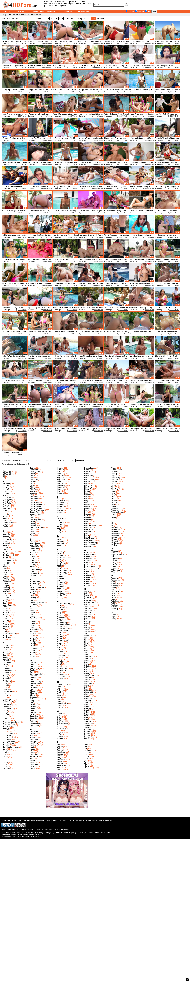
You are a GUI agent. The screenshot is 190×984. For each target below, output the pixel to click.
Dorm (32, 501)
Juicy (59, 532)
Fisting (32, 624)
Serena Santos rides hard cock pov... (91, 260)
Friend (32, 653)
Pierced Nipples (90, 478)
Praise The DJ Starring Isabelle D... (40, 139)
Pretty (86, 516)
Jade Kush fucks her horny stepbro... (40, 212)
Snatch (86, 660)
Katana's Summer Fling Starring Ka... (142, 115)
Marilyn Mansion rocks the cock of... (116, 430)
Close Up (6, 689)
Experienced (34, 574)
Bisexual (6, 570)
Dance (5, 763)
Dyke (32, 535)
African (5, 492)
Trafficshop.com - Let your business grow (98, 820)
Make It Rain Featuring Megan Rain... (91, 212)
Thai (85, 764)
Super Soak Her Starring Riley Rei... (14, 333)
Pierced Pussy (89, 480)
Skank (86, 639)
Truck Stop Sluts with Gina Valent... (14, 381)
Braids (5, 611)
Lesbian (60, 569)
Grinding (33, 712)
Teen (86, 760)
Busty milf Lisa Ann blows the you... (14, 430)
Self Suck (87, 616)
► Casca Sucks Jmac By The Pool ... (116, 67)
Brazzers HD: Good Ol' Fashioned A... (90, 309)
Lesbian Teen (62, 575)
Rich (86, 570)
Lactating (60, 552)
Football (33, 639)
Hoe (31, 759)
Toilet (113, 493)
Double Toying (35, 514)
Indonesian (61, 501)
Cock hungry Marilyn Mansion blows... (91, 430)
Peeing (59, 762)
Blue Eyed (7, 592)
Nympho (60, 707)
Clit (4, 688)
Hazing (32, 749)
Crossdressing (8, 726)
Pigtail (86, 483)
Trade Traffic (16, 820)
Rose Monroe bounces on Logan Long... (91, 357)
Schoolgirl (88, 597)
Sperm (86, 685)
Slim (85, 649)
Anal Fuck (6, 505)
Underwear (115, 535)
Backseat (6, 538)
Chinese (6, 672)
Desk (32, 478)
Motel (59, 673)
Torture (114, 502)
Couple (5, 716)
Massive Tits (61, 619)
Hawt (32, 747)
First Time (33, 618)
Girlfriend (33, 685)
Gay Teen (33, 676)
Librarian (60, 578)
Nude (59, 696)
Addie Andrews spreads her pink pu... (14, 236)
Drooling (33, 525)
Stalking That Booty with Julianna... (142, 333)
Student (87, 720)
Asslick (5, 524)
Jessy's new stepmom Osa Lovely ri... (116, 333)
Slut (85, 653)
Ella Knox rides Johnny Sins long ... (167, 357)
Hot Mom (60, 470)
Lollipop (60, 590)
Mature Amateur (63, 628)
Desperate (34, 480)
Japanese (60, 522)
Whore (113, 597)
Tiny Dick (114, 480)
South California (90, 676)
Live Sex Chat (83, 11)
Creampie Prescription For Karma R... (142, 260)
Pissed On (88, 489)
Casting (6, 657)
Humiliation (61, 485)
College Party (8, 701)
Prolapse (87, 520)
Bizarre (5, 574)
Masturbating (62, 623)
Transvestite (115, 510)
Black (5, 576)
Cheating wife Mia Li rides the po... (167, 284)
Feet (31, 601)
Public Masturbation (91, 525)
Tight (113, 476)
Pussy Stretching (90, 543)
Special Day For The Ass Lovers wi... (40, 309)
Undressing (115, 537)
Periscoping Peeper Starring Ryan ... (90, 42)
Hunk (59, 491)
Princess (87, 518)
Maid (59, 606)
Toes (113, 491)
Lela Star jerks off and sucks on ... (65, 380)
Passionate (61, 760)
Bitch (5, 572)
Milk (58, 650)
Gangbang (34, 666)
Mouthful (60, 675)
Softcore (87, 668)
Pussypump (88, 547)
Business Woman (9, 634)
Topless (114, 501)
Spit (85, 687)
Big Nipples (7, 563)
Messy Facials (62, 640)
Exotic (32, 572)
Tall (85, 749)
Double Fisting (35, 506)
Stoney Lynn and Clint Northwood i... (142, 67)
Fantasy (33, 591)
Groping (33, 714)
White (113, 595)
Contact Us (41, 820)
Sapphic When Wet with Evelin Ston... (116, 309)
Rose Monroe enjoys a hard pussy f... (65, 357)
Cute (4, 755)
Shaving (87, 628)
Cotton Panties (8, 709)
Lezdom (60, 576)
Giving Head (34, 687)
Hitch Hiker (34, 757)
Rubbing (87, 583)
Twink (113, 518)
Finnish (32, 616)
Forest (32, 645)
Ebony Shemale (36, 547)
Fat (31, 595)
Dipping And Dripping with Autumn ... (90, 236)
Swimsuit (87, 733)
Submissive (88, 724)
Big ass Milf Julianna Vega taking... (167, 333)
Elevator (33, 553)
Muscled (60, 678)
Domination (34, 497)
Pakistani (60, 746)
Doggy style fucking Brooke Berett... (65, 405)
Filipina (32, 612)
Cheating (6, 668)
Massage (60, 615)
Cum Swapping (8, 743)
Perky (86, 470)
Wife (113, 599)
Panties (60, 750)
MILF (59, 646)
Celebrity (6, 661)
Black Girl (6, 580)
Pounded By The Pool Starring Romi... (142, 212)
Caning (5, 649)
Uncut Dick (115, 532)
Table (86, 745)
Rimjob (86, 574)
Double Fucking (36, 508)
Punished (87, 531)
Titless (113, 485)
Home (7, 11)
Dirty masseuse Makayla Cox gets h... (141, 309)
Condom (6, 707)
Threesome (88, 768)
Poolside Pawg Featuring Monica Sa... (142, 188)
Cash (5, 655)
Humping (60, 487)
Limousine (61, 582)
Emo (31, 554)
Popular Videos (38, 11)
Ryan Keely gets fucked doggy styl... (14, 42)
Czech (5, 757)
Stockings (87, 701)
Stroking (87, 716)
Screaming (88, 599)
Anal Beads (7, 497)
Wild (113, 603)
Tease (86, 758)
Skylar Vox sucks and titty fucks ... (65, 90)
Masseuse (61, 617)
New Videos (22, 11)
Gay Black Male (36, 674)
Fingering (33, 614)
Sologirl (87, 672)
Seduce (87, 606)
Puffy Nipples (89, 529)
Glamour (33, 689)
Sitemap (50, 820)
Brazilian (6, 613)
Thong (86, 766)
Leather (60, 565)
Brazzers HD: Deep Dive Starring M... (65, 309)
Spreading (88, 691)
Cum (4, 732)
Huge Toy (60, 483)
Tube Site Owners (29, 820)
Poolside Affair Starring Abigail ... (116, 211)
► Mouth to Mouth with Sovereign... (14, 188)
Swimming (88, 731)
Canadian (6, 647)
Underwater (115, 533)
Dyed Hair (33, 533)
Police (86, 497)
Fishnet (32, 622)
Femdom (33, 605)
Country (6, 715)
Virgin (113, 566)
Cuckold (6, 728)
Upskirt (114, 545)
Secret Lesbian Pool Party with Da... (40, 381)
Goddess (33, 697)
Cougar (5, 713)
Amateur (6, 493)
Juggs (59, 530)
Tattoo (86, 754)
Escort (32, 564)
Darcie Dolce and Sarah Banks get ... (141, 381)
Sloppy (86, 651)
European (33, 568)
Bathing (6, 542)
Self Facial (88, 610)
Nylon (59, 705)
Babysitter (6, 534)
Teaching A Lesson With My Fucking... (65, 139)
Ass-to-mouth (8, 522)
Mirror (59, 653)
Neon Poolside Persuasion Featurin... (167, 212)
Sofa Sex (87, 666)
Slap (86, 645)
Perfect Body (89, 468)
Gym (31, 720)
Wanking (114, 578)
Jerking (60, 526)
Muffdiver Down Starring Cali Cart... (40, 333)
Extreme (33, 576)
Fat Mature (34, 599)
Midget (59, 644)
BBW (5, 545)
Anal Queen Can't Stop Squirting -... (167, 42)
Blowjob (6, 590)
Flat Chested (34, 630)
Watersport (115, 580)
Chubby (6, 676)
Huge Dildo (61, 480)
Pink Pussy (88, 485)
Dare (5, 767)
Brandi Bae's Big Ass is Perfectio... (116, 405)
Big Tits (5, 565)
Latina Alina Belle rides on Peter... (65, 41)
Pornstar (87, 506)
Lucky (59, 598)
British (5, 618)
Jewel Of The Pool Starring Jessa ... (14, 163)
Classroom (7, 682)
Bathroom (6, 544)
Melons (60, 636)
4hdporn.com (15, 833)
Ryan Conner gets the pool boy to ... (40, 357)
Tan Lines (87, 751)
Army (5, 516)
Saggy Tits (88, 591)
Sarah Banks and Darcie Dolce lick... (14, 405)
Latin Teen (61, 563)
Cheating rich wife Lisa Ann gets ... (167, 405)
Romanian (88, 578)
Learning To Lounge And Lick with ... (40, 430)
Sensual (87, 618)
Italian (59, 512)
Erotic (32, 560)
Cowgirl (5, 718)
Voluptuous (115, 570)
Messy (59, 638)
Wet (112, 590)
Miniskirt (60, 651)
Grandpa (33, 707)
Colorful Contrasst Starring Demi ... (40, 260)
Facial (32, 585)
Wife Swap (115, 601)
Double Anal (34, 502)
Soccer (86, 662)
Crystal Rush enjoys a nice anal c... (116, 91)
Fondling (33, 633)
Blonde (5, 584)
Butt (4, 639)
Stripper (87, 712)
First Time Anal (35, 620)
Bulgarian (6, 626)
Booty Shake (7, 605)
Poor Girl (87, 504)
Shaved (87, 626)
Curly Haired (7, 751)
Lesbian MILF (62, 571)
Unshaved (115, 543)
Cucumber (7, 730)
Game (32, 664)
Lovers (59, 596)
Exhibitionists (35, 570)
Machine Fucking (63, 604)
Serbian (87, 620)
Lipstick (60, 586)
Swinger (87, 735)
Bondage (6, 597)
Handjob (33, 741)
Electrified (33, 551)
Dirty (31, 487)
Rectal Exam (89, 554)
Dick (31, 483)
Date (93, 19)
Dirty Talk (33, 489)
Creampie (6, 720)
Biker (5, 567)
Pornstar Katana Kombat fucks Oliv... (142, 139)
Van (112, 557)
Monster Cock (62, 669)
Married (60, 611)
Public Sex (88, 527)
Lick (58, 580)
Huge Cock (61, 478)
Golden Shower (36, 699)
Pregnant (87, 514)
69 (4, 478)
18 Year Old (7, 472)
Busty (5, 636)
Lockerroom (61, 588)
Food (32, 635)
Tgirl (85, 762)
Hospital (60, 468)
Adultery (6, 488)
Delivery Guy (35, 472)
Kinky (59, 538)
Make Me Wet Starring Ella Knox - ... (14, 357)
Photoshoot (88, 476)
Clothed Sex (7, 691)
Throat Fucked (116, 470)
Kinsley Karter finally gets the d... (116, 138)
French (32, 651)
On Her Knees (62, 725)
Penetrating (61, 765)
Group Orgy (34, 716)
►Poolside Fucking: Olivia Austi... (167, 162)
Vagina (113, 553)
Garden (33, 670)
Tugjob (113, 514)
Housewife (61, 476)
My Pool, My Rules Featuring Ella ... (14, 284)
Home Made (34, 764)
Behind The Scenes (10, 551)
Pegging (60, 763)
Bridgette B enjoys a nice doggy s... (14, 139)
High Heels (34, 755)
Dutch (32, 531)
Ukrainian (114, 528)
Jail (58, 520)
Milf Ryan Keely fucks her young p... (40, 42)
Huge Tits (60, 481)
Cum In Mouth (8, 737)
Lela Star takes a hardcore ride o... (116, 381)
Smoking (87, 658)
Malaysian (61, 607)
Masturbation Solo (64, 625)
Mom (59, 665)
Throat (113, 468)
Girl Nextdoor (35, 684)
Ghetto (32, 680)
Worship (114, 607)
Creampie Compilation (11, 722)
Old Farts (60, 719)
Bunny (5, 628)
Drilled (32, 522)
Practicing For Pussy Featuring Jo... (40, 115)
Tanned (87, 753)
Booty (5, 603)
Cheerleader (7, 670)
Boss (5, 607)
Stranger (87, 706)
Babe (5, 532)
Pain (58, 744)
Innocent (60, 503)
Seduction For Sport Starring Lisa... (40, 236)
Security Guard (89, 605)
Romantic (87, 579)
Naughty (60, 688)
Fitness (32, 626)
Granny (32, 708)
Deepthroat (34, 470)
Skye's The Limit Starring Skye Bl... (65, 163)
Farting (32, 593)
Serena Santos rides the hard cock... (116, 260)
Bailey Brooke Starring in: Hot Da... (91, 188)
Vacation (114, 551)
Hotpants (60, 474)
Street (86, 710)
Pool (86, 502)
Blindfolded (7, 582)
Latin (59, 561)
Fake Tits (33, 589)
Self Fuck (87, 614)
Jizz (58, 528)
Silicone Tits (88, 635)
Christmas (6, 674)
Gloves (32, 695)
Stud (86, 718)
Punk (86, 533)
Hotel (59, 472)
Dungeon (33, 529)
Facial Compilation (37, 587)
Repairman (88, 558)
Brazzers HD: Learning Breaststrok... (167, 309)
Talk (85, 747)
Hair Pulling (34, 732)
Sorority (87, 674)
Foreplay (33, 643)
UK (112, 526)
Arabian (6, 515)
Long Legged (62, 594)
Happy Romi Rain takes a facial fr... (90, 91)
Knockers (60, 544)
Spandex (87, 677)
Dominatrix (34, 499)
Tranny (114, 506)
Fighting (33, 610)
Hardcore (33, 745)
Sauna (86, 595)
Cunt (4, 749)
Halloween (34, 737)
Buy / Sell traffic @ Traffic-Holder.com (68, 820)
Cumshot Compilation (11, 747)
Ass (4, 520)
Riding (86, 572)
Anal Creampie (8, 499)
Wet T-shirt (115, 592)
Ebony (32, 541)
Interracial (60, 509)
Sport (86, 689)
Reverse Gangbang (91, 568)
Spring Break (89, 693)
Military (59, 648)
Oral (58, 731)
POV (86, 512)
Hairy (32, 736)
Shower (87, 632)
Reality (86, 553)
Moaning (60, 661)
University (115, 541)
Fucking (33, 654)
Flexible (33, 632)
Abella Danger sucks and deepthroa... (142, 236)
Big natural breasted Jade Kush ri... (65, 430)
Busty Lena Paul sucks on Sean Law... (116, 357)
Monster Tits (61, 671)
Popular (87, 19)
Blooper (6, 586)
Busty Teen (7, 637)
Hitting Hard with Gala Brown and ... (142, 284)
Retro (86, 562)
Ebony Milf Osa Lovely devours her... (65, 333)
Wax (113, 582)
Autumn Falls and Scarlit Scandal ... (91, 115)
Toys (113, 504)
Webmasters (6, 820)
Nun (58, 700)
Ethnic (32, 566)
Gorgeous (33, 701)
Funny (32, 656)
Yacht (113, 615)
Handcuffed (34, 739)
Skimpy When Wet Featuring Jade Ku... (141, 91)
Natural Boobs (62, 684)
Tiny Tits (114, 481)
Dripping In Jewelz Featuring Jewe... (14, 91)
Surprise (87, 727)
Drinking (33, 524)
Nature (59, 686)
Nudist (59, 698)
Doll (31, 495)
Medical (60, 632)
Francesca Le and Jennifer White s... (91, 284)
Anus (5, 513)
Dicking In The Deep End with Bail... (65, 260)
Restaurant (88, 560)
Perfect (59, 769)
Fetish (32, 606)
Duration (100, 19)
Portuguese (88, 508)
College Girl (7, 699)
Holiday (33, 760)
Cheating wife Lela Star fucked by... (91, 381)
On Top (59, 727)
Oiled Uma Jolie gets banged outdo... (65, 284)
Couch (5, 711)
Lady (59, 553)
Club (4, 693)
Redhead (87, 556)
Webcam (114, 584)
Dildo (32, 485)
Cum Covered (8, 734)
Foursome (34, 649)
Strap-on (87, 708)
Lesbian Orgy (62, 573)
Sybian (86, 739)
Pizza (86, 493)
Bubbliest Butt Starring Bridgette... (40, 283)
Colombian (7, 703)
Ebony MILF (34, 545)
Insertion (60, 505)
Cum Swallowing (9, 741)
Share (86, 624)
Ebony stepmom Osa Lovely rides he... (90, 333)
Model (59, 663)
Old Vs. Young (62, 723)
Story (86, 704)
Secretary (87, 601)
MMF (59, 659)
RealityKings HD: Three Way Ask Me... (91, 405)
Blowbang (6, 588)
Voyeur (114, 572)
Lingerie (60, 584)
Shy (85, 633)
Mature (59, 627)
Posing (86, 510)
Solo (86, 670)
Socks (86, 664)
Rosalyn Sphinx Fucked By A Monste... (167, 67)
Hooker (32, 766)
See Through (89, 608)
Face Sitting (34, 584)
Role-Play (87, 576)
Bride (5, 616)
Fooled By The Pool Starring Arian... (141, 405)
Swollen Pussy (89, 737)
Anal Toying (7, 509)
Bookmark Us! (36, 15)
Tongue (114, 497)
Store (86, 702)
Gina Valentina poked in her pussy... (91, 163)
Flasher (33, 628)
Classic (5, 680)
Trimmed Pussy (117, 512)
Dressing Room (36, 520)
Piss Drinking (89, 487)
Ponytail (87, 501)
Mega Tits (60, 634)
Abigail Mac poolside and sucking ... (116, 236)
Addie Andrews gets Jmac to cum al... (14, 115)
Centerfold (7, 663)
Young (113, 619)
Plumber (87, 495)
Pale (58, 748)
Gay (148, 11)
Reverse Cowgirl (90, 566)
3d (4, 476)
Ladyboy (60, 555)
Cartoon (6, 653)
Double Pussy (35, 512)
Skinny (86, 641)
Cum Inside (7, 739)
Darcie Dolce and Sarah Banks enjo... (167, 381)
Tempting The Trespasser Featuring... (167, 236)
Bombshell (7, 595)
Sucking (87, 725)
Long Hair (60, 592)
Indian (59, 499)
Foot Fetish (34, 637)
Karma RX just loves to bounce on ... (167, 430)
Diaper (32, 481)
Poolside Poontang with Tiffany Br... (14, 309)
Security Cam (89, 603)
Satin (86, 593)
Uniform (114, 539)
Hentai (32, 753)
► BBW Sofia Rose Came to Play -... (40, 67)
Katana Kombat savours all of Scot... (116, 163)
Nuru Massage (62, 703)
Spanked (87, 681)
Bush (5, 632)
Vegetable (115, 559)
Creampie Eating (9, 724)
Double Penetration (37, 510)
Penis (59, 767)
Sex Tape (87, 622)
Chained (6, 667)
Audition (6, 526)
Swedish (87, 729)
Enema (32, 556)
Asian (5, 518)
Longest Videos (53, 11)
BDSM (5, 547)
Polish (86, 499)
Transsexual (115, 508)
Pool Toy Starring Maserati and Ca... (14, 67)
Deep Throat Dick (36, 527)
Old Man (60, 721)
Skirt (86, 643)
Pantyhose (61, 752)
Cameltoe (6, 646)
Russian (87, 585)
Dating (32, 468)
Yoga (113, 617)
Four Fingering (35, 647)
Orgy (59, 734)
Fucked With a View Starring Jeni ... (167, 139)
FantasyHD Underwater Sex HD (14, 453)
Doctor (32, 491)
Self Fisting (88, 612)
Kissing (60, 540)
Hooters (33, 768)
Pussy (86, 535)
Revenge (87, 564)
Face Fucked (35, 582)
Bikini (5, 568)
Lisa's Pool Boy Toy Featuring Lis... (14, 260)
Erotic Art (33, 562)
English (32, 558)
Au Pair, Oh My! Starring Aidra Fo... (167, 115)
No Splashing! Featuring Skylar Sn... (167, 188)
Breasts (6, 615)
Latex (59, 559)
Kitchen (60, 542)
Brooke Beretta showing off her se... (40, 405)
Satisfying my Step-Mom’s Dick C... (141, 163)
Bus (4, 630)
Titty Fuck (115, 489)
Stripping (87, 714)
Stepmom (87, 697)
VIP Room (115, 564)
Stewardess (88, 699)
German (33, 678)
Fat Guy (33, 597)
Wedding (114, 586)
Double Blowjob (36, 504)
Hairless (33, 734)
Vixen (113, 568)
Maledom (60, 609)
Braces (5, 609)
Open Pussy (61, 729)
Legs (59, 567)
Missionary (61, 655)
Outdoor (60, 738)
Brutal (5, 622)
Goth (32, 703)
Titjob (113, 483)
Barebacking (7, 540)
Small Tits (87, 656)
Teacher (87, 756)
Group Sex (34, 718)
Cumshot (6, 745)
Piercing (87, 481)
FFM (31, 608)
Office (59, 715)
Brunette (6, 620)
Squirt (86, 695)
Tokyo (113, 495)
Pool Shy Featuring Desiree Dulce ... (65, 236)
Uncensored (115, 530)
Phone (86, 474)
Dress (32, 518)
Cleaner (6, 686)
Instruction (61, 507)
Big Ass (5, 553)
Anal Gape (7, 507)
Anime (5, 511)
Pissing (87, 491)
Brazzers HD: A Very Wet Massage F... (116, 188)
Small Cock (88, 654)
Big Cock (6, 559)
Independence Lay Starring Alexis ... (167, 91)
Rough (86, 581)
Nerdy (59, 692)
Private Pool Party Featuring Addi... (65, 212)
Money (59, 667)
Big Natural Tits (8, 561)
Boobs (5, 599)
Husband (60, 493)
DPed (32, 516)
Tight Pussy (115, 478)
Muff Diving (61, 676)
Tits (112, 487)
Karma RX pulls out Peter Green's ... (40, 188)
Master (59, 621)
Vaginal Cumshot (117, 555)
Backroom (6, 536)
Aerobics (6, 490)
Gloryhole (33, 693)
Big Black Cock (8, 555)
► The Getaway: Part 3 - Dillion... (65, 66)
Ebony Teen (34, 549)
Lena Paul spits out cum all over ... (142, 357)
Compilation (7, 705)
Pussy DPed (88, 537)
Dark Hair (6, 768)
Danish (5, 765)
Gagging (33, 662)
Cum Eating (7, 736)
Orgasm (60, 733)
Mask (59, 613)
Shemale (139, 11)
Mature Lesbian (63, 630)
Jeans (59, 524)
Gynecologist (35, 724)
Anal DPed (7, 501)
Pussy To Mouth (90, 545)
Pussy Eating (89, 539)
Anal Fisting (7, 503)
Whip (113, 593)
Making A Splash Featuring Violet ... (91, 139)
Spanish (87, 679)
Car (4, 651)
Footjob (33, 641)
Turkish (114, 516)
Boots (5, 601)
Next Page (70, 19)
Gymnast (33, 722)
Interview (60, 510)
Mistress (60, 657)
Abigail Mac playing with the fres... (65, 114)
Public (86, 524)
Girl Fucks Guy (35, 682)
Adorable (6, 486)
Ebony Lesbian (35, 543)
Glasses (33, 691)
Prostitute (87, 522)
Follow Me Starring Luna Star (116, 283)
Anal (4, 495)
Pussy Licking (89, 541)
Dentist (32, 476)
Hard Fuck (34, 743)
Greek (32, 710)
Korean (60, 545)
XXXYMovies (22, 43)
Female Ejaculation (37, 603)
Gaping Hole (34, 668)
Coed (5, 697)
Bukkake (6, 624)
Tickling (114, 472)
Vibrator (114, 561)
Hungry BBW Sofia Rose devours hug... (40, 91)
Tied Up (114, 474)
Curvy (5, 753)
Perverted (87, 472)
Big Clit (5, 557)
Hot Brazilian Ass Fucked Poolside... (142, 42)
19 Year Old (7, 474)
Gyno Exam (34, 726)
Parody (59, 756)
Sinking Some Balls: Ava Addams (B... (116, 42)
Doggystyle (34, 493)
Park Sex (60, 754)
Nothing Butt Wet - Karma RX (142, 429)
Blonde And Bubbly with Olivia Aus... (167, 260)
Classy (5, 684)
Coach (5, 695)
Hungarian (61, 489)
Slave (86, 647)
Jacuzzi (60, 518)
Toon (113, 499)
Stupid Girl (88, 722)
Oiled (59, 717)
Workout (114, 605)
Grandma (33, 705)
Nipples (60, 694)
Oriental (60, 736)
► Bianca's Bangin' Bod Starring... (91, 67)
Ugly (113, 524)
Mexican (60, 642)
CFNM (5, 665)
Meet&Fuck (68, 11)
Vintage (114, 563)
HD (31, 751)
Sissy (86, 637)
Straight (130, 11)
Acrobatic (6, 484)
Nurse (59, 702)
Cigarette (6, 678)
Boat (4, 593)
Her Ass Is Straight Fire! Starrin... (14, 211)
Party (59, 758)
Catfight (6, 659)
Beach (5, 549)
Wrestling (114, 609)
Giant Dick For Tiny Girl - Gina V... (40, 162)
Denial (32, 474)
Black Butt (6, 578)
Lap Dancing (61, 557)
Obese (59, 713)
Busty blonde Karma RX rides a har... (65, 188)
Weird (113, 588)
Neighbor (60, 690)
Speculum (88, 683)
